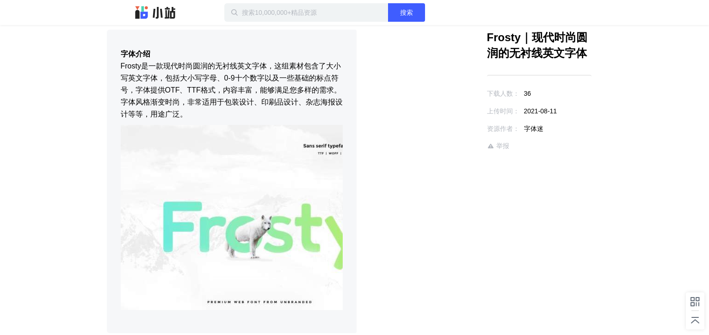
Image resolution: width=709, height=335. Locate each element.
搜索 (406, 12)
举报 (498, 146)
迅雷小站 (155, 12)
